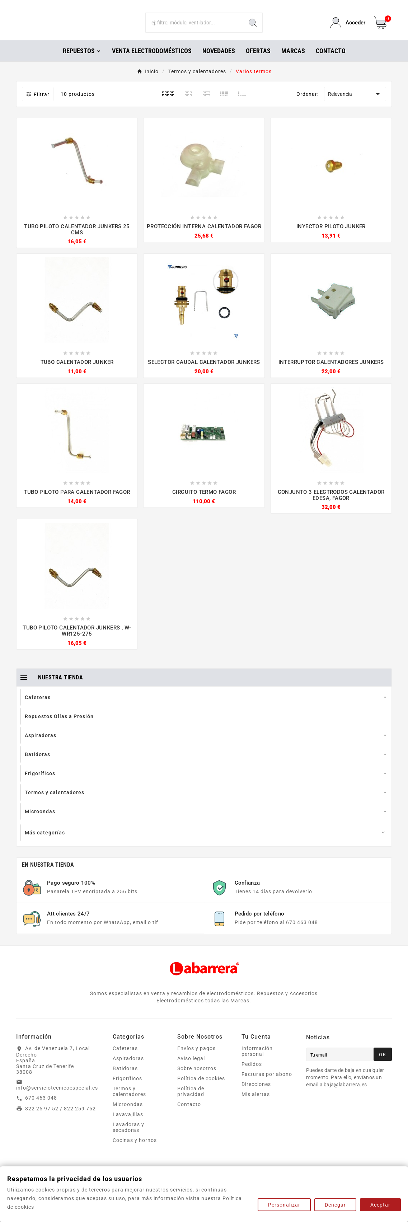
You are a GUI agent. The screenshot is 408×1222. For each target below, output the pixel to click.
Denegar (335, 1205)
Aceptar (380, 1205)
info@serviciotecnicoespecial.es (57, 1098)
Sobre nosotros (196, 1078)
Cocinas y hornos (135, 1150)
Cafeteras (125, 1058)
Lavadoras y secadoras (128, 1137)
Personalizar (284, 1205)
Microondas (128, 1114)
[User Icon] (347, 27)
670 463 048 (41, 1108)
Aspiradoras (128, 1068)
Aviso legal (191, 1068)
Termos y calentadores (129, 1101)
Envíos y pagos (196, 1058)
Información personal (257, 1061)
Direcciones (256, 1094)
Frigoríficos (127, 1088)
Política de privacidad (190, 1101)
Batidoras (125, 1078)
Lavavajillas (128, 1124)
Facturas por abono (266, 1084)
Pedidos (251, 1074)
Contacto (189, 1114)
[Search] (253, 28)
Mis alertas (255, 1104)
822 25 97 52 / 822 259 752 (60, 1119)
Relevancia (355, 104)
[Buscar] (194, 28)
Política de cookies (201, 1088)
